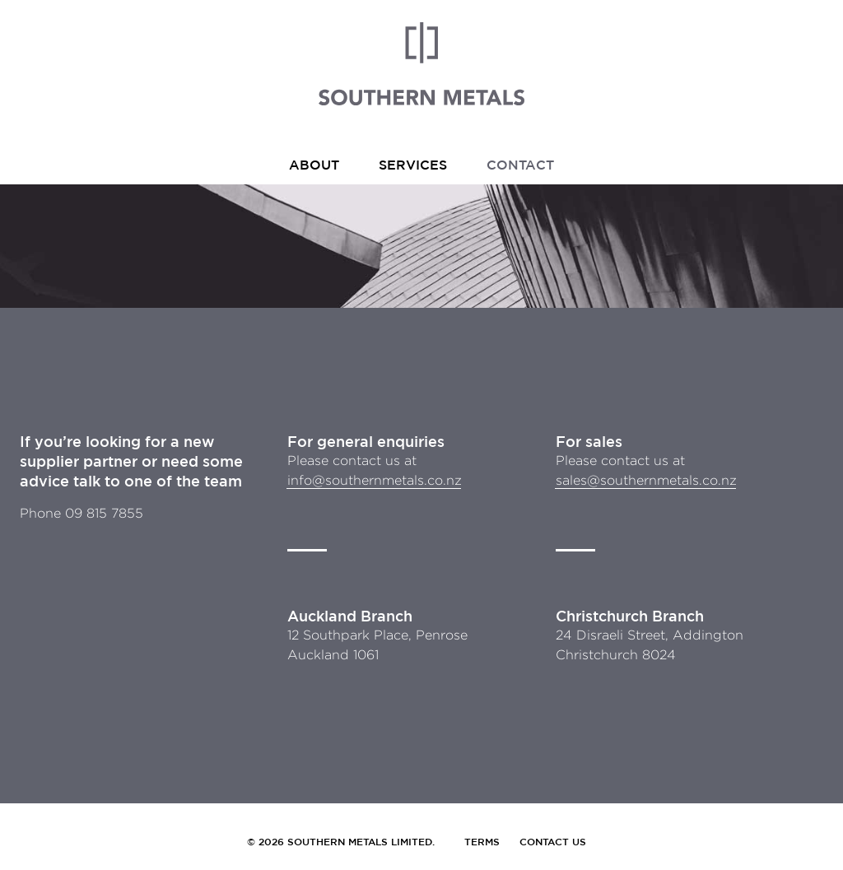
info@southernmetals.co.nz (374, 480)
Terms (482, 841)
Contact (520, 164)
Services (413, 164)
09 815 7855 (104, 513)
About (314, 164)
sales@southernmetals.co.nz (646, 480)
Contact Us (552, 841)
